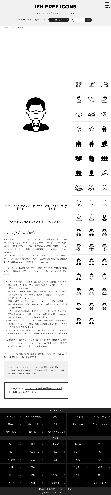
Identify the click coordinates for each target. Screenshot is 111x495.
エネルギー (55, 444)
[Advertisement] (55, 52)
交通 (55, 459)
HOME (6, 27)
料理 (100, 467)
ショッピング (100, 483)
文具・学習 (78, 416)
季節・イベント (100, 424)
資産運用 (55, 483)
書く (33, 444)
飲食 (55, 424)
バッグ (11, 483)
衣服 (78, 475)
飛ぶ (33, 459)
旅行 (78, 483)
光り (100, 459)
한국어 (37, 20)
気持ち (78, 444)
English (22, 20)
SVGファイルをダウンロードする (20, 207)
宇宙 (55, 475)
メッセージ (11, 459)
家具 (11, 467)
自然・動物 (11, 432)
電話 (55, 452)
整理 (33, 483)
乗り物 (11, 424)
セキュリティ (33, 452)
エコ (55, 467)
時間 (11, 444)
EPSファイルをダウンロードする (52, 207)
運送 (100, 475)
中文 (44, 20)
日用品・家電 (100, 416)
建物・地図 (33, 424)
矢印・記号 (33, 432)
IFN (39, 7)
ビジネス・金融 (33, 416)
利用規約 (58, 20)
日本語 (30, 20)
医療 (31, 233)
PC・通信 (11, 416)
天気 (78, 459)
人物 (12, 27)
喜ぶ (11, 475)
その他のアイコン (55, 432)
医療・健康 (78, 424)
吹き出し (77, 467)
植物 (33, 475)
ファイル (77, 452)
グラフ (100, 444)
